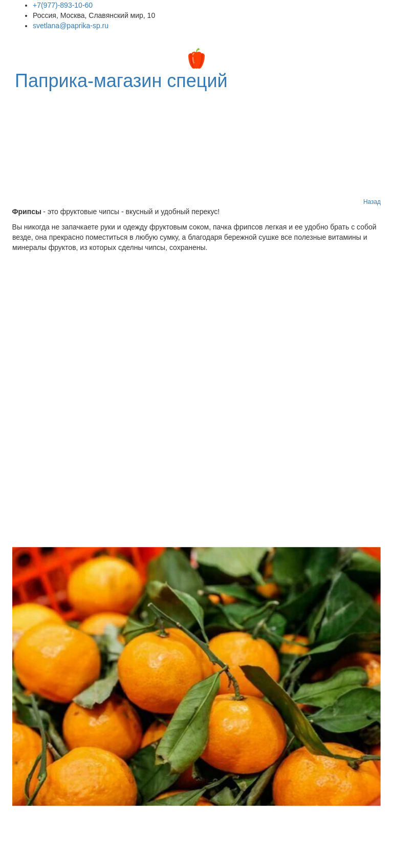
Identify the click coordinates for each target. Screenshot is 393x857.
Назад (372, 201)
